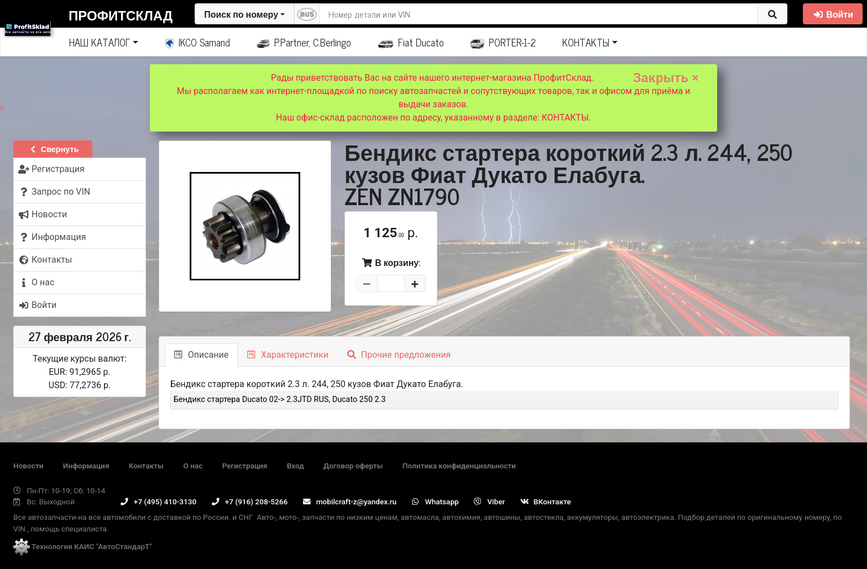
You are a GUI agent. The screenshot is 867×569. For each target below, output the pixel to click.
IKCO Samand (198, 42)
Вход (295, 465)
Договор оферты (353, 465)
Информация (86, 465)
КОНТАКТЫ (585, 42)
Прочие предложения (399, 354)
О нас (192, 465)
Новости (28, 465)
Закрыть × (666, 78)
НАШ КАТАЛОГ (99, 42)
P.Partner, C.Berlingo (304, 42)
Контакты (146, 465)
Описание (201, 354)
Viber (489, 501)
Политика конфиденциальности (459, 465)
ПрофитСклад (121, 14)
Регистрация (245, 465)
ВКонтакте (545, 501)
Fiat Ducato (411, 42)
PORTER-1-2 (503, 42)
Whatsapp (435, 501)
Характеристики (287, 354)
